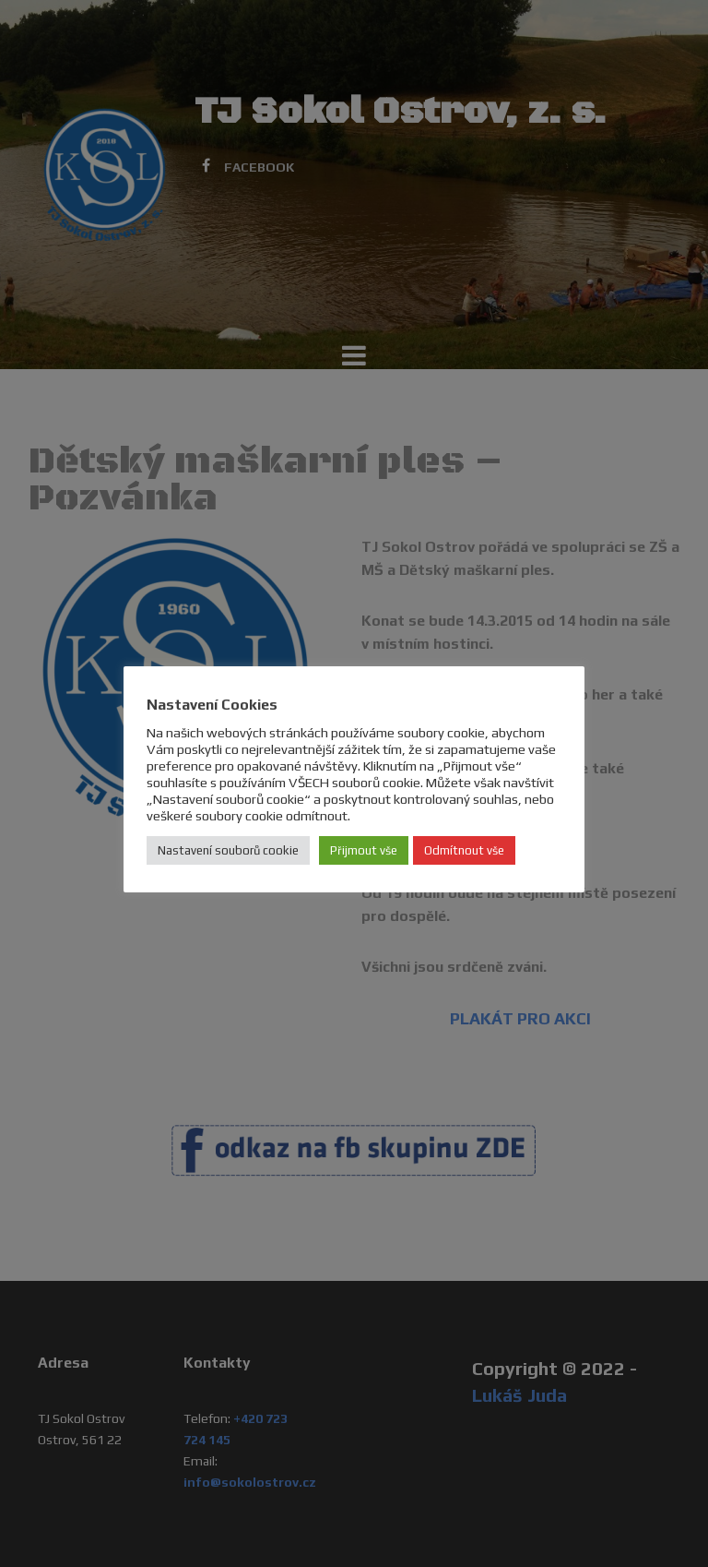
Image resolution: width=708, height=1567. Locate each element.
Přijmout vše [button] (363, 850)
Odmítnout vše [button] (464, 850)
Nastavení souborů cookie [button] (228, 850)
